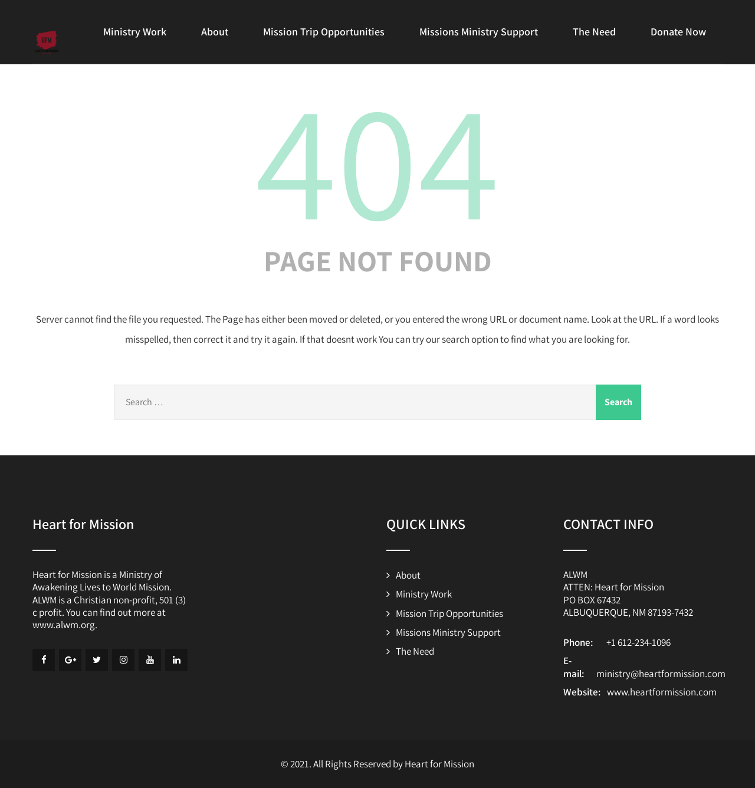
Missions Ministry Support (478, 31)
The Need (594, 31)
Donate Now (678, 31)
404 (377, 159)
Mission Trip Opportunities (324, 31)
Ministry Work (134, 31)
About (214, 31)
